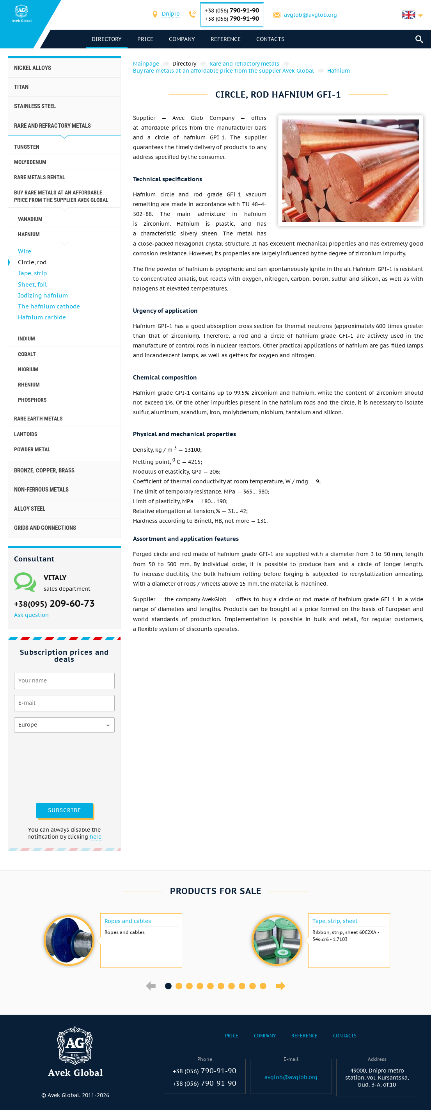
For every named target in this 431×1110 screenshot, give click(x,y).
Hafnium (29, 234)
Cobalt (27, 354)
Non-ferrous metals (41, 489)
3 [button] (189, 986)
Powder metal (32, 449)
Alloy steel (29, 508)
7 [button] (231, 986)
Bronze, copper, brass (44, 470)
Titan (21, 87)
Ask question (31, 614)
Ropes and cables (128, 921)
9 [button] (252, 986)
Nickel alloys (32, 67)
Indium (26, 338)
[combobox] (171, 14)
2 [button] (179, 986)
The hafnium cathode (49, 306)
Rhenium (29, 384)
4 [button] (200, 986)
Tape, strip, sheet (335, 921)
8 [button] (242, 986)
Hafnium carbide (42, 317)
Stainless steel (35, 106)
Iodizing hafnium (43, 295)
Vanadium (30, 219)
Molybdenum (30, 162)
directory (107, 39)
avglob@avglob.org (310, 14)
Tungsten (26, 147)
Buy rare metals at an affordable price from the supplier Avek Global (61, 196)
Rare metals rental (39, 177)
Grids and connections (45, 527)
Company (182, 39)
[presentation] (46, 767)
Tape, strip (32, 273)
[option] (112, 940)
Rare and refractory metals (52, 125)
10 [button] (263, 986)
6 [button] (221, 986)
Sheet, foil (32, 284)
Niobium (28, 369)
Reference (226, 39)
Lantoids (25, 434)
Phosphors (32, 400)
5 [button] (210, 986)
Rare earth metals (38, 418)
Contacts (270, 39)
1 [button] (168, 986)
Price (145, 39)
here (95, 836)
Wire (24, 251)
